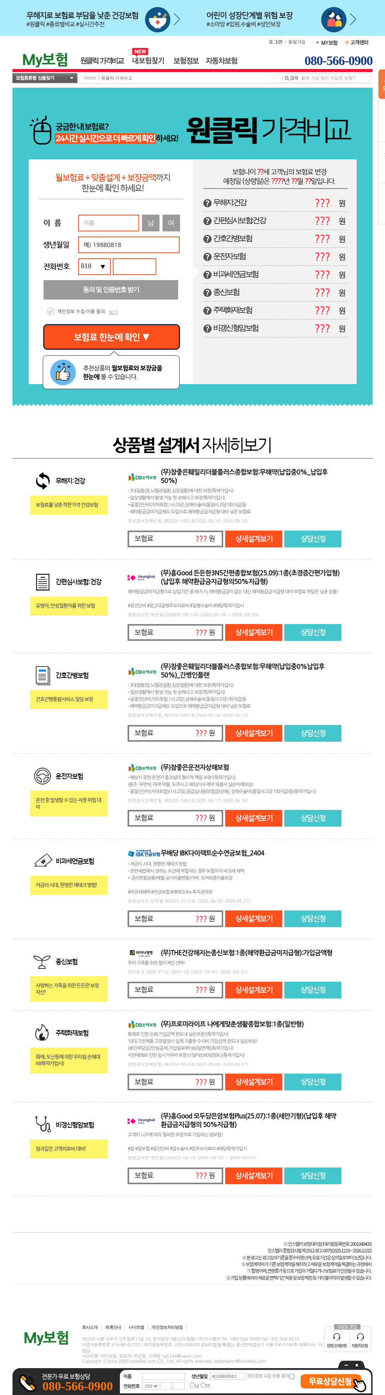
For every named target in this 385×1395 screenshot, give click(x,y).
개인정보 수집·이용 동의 (81, 311)
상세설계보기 (254, 539)
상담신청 (313, 539)
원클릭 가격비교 (116, 78)
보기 (113, 312)
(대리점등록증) (217, 1344)
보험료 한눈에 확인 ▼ (112, 337)
